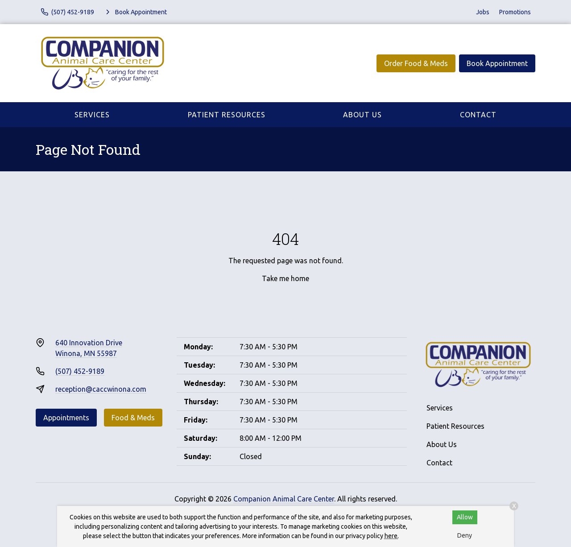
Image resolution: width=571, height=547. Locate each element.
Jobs (482, 12)
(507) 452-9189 (79, 371)
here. (392, 535)
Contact (478, 115)
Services (92, 115)
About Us (362, 115)
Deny (464, 535)
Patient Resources (226, 115)
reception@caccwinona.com (100, 389)
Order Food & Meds (416, 63)
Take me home (285, 278)
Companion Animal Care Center (283, 499)
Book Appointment (497, 63)
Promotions (515, 12)
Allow (465, 517)
